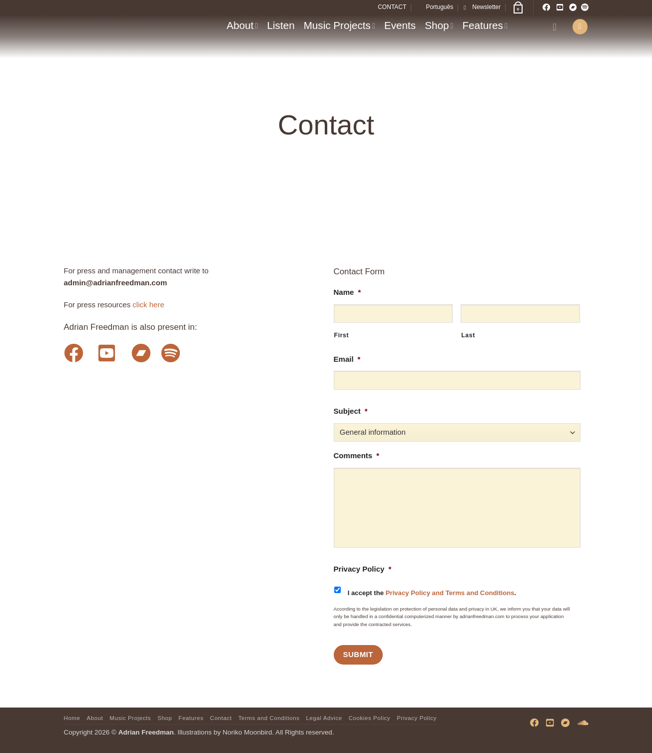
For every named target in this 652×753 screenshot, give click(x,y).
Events (400, 25)
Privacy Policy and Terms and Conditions (450, 593)
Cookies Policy (369, 718)
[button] (482, 7)
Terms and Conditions (269, 718)
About (242, 25)
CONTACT (392, 6)
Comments (357, 455)
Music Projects (339, 25)
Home (72, 718)
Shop (439, 25)
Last (468, 335)
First (341, 335)
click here (148, 304)
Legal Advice (324, 718)
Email (347, 359)
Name (347, 292)
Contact (221, 718)
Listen (281, 25)
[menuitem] (435, 7)
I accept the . (432, 593)
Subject (351, 411)
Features (485, 25)
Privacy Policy (363, 569)
